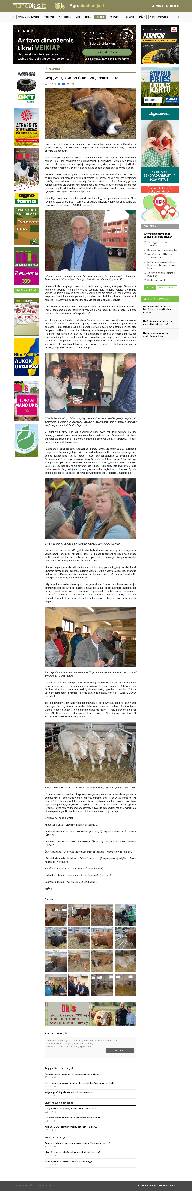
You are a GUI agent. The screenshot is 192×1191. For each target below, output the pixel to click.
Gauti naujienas (26, 290)
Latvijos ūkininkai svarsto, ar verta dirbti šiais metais (70, 1108)
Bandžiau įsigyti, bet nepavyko (160, 250)
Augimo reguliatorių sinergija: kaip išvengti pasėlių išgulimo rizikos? (77, 1143)
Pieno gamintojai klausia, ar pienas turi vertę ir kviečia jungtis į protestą (79, 1083)
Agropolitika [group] (65, 16)
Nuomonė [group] (115, 16)
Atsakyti (150, 288)
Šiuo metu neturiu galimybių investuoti (159, 274)
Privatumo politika (147, 1185)
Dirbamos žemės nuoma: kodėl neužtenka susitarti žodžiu (73, 1117)
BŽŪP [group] (142, 16)
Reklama (163, 1185)
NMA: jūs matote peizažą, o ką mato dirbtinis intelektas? (72, 1152)
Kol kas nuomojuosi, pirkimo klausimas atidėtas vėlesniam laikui (160, 265)
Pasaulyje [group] (129, 16)
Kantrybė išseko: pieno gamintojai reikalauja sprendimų (72, 1074)
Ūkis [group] (78, 16)
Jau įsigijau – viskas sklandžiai (155, 244)
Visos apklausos (167, 288)
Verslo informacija (156, 298)
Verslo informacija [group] (159, 16)
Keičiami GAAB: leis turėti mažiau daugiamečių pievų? (71, 1127)
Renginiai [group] (100, 16)
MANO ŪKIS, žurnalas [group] (28, 16)
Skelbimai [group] (49, 16)
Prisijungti (120, 1051)
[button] (13, 17)
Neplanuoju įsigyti (154, 280)
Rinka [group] (88, 16)
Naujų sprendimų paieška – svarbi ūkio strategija (68, 1161)
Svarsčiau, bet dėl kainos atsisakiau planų (158, 256)
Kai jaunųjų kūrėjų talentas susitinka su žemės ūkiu (69, 1092)
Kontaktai (174, 1185)
